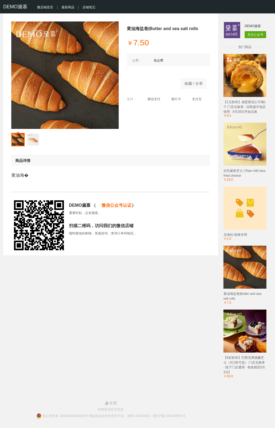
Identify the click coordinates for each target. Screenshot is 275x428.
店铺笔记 (88, 7)
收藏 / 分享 (193, 83)
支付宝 (194, 99)
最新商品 (67, 7)
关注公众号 (255, 35)
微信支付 (151, 99)
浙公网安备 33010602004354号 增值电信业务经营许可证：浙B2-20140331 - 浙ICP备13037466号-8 (113, 416)
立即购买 (151, 82)
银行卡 (173, 99)
